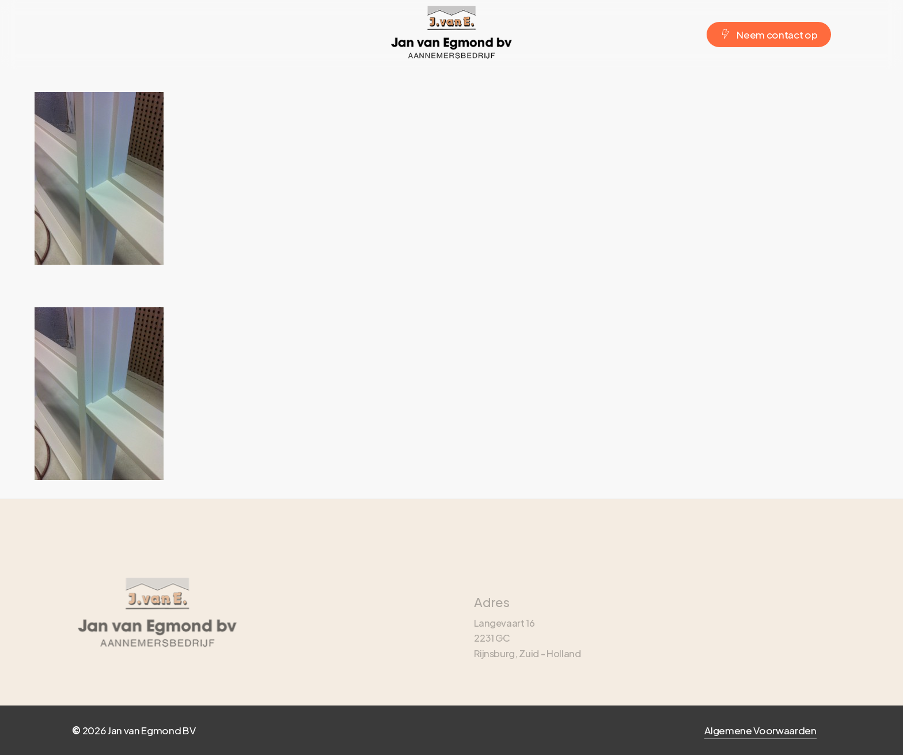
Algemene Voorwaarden (760, 730)
